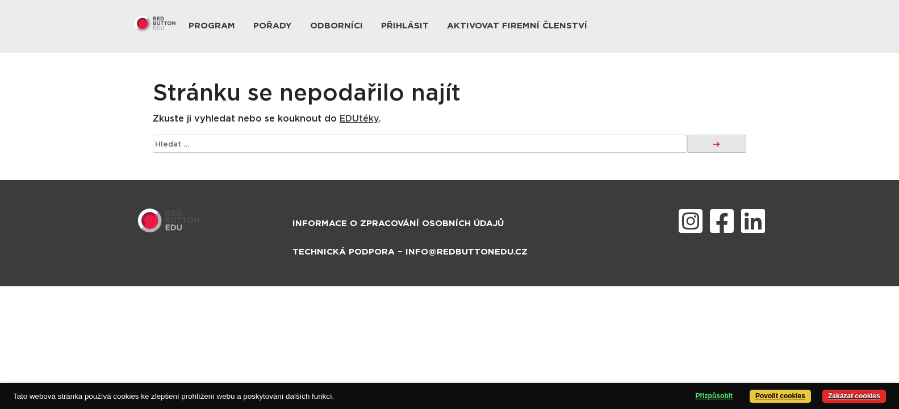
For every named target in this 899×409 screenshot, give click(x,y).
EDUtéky (359, 118)
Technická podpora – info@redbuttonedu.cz (410, 252)
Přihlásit (405, 26)
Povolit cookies (780, 396)
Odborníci (336, 26)
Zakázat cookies (854, 396)
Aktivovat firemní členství (517, 26)
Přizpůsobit (714, 396)
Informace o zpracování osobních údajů (398, 223)
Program (212, 26)
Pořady (272, 26)
